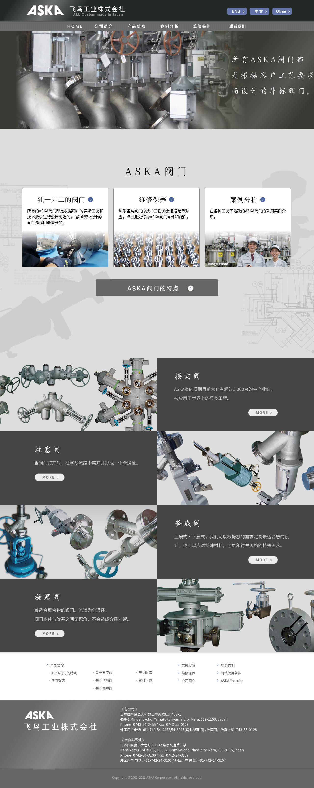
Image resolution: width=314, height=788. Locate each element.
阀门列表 (58, 680)
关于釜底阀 (104, 672)
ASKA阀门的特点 (64, 672)
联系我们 (228, 665)
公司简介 (188, 680)
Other (282, 11)
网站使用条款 (231, 672)
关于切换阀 (104, 680)
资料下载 (145, 680)
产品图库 (145, 672)
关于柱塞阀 (104, 688)
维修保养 (188, 672)
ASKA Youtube (232, 680)
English (237, 11)
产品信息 (57, 665)
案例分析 (188, 665)
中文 (259, 11)
